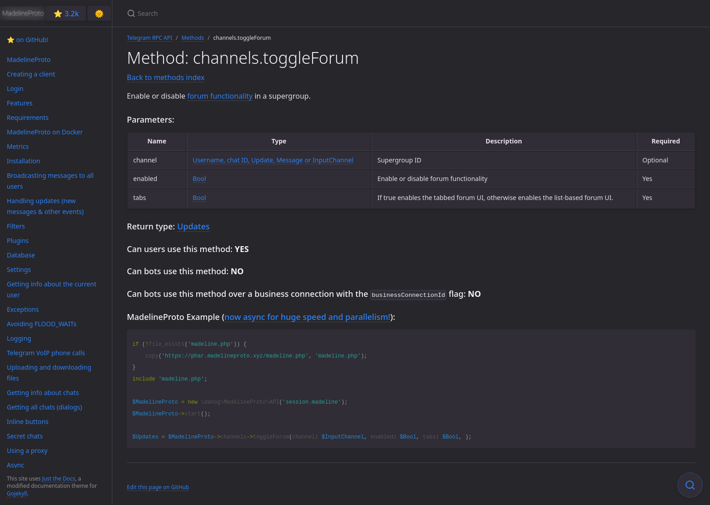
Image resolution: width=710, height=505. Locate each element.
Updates (193, 226)
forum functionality (219, 96)
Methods (193, 38)
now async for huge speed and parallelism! (307, 315)
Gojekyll (17, 493)
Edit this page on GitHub (158, 486)
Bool (199, 178)
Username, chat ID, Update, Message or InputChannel (273, 160)
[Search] (233, 13)
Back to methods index (165, 77)
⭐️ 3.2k (66, 14)
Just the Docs (58, 478)
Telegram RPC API (149, 38)
